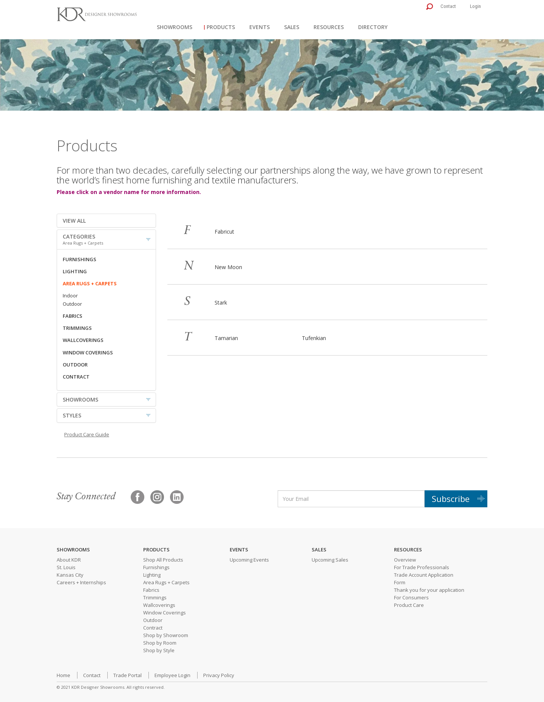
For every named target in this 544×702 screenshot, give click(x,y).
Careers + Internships (81, 582)
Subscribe (451, 498)
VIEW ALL (74, 220)
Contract (152, 627)
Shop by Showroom (165, 635)
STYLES (72, 415)
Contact (448, 6)
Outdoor (152, 620)
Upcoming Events (249, 559)
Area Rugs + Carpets (166, 582)
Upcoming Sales (330, 559)
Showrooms (174, 27)
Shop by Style (159, 650)
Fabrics (151, 590)
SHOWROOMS (80, 399)
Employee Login (172, 675)
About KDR (69, 559)
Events (259, 27)
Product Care (409, 605)
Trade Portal (127, 675)
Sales (291, 27)
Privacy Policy (218, 675)
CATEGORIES (106, 239)
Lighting (152, 574)
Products (221, 27)
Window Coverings (164, 612)
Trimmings (155, 597)
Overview (405, 559)
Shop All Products (163, 559)
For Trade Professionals (421, 567)
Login (475, 6)
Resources (329, 27)
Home (63, 675)
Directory (373, 27)
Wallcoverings (159, 605)
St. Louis (66, 567)
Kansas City (70, 574)
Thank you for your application (429, 590)
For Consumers (411, 597)
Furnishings (156, 567)
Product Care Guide (86, 434)
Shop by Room (159, 642)
